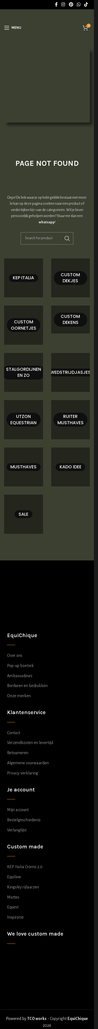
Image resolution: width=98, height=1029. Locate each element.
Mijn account (18, 810)
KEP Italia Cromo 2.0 (24, 867)
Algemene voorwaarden (28, 763)
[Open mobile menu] (12, 27)
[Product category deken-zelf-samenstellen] (70, 320)
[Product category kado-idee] (70, 467)
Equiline (14, 877)
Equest (13, 907)
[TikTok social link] (86, 4)
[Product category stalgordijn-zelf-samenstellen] (23, 372)
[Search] (47, 238)
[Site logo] (48, 27)
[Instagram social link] (63, 4)
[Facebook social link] (56, 4)
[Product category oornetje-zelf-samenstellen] (23, 325)
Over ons (14, 655)
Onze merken (19, 696)
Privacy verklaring (22, 773)
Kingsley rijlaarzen (23, 887)
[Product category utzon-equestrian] (23, 419)
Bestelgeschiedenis (24, 820)
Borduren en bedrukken (27, 685)
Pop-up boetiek (20, 665)
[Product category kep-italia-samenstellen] (23, 278)
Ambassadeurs (19, 676)
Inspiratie (15, 917)
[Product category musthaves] (23, 467)
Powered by (26, 1018)
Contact (13, 733)
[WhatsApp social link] (78, 4)
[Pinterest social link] (71, 4)
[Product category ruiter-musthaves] (70, 419)
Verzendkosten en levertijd (30, 742)
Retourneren (17, 753)
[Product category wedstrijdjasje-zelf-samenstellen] (70, 372)
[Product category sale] (23, 514)
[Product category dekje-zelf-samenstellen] (70, 278)
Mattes (13, 897)
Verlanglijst (16, 830)
